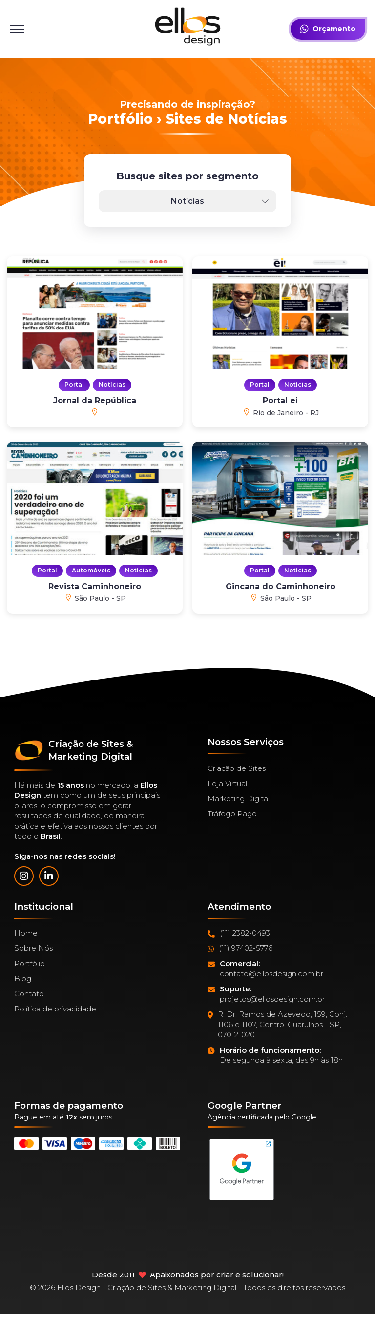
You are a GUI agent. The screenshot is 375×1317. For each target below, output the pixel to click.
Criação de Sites (237, 768)
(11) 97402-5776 (240, 948)
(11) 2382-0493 (239, 933)
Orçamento (327, 29)
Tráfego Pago (232, 813)
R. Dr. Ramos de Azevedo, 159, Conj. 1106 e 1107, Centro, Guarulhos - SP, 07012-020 (277, 1025)
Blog (22, 978)
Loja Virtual (227, 783)
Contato (29, 993)
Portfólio (29, 963)
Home (26, 933)
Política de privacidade (55, 1008)
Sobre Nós (33, 948)
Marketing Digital (239, 798)
